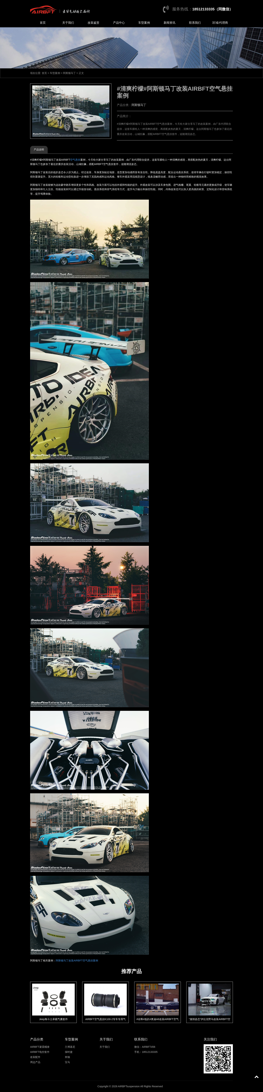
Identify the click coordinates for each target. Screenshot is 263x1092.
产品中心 (119, 22)
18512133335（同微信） (212, 9)
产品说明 (39, 149)
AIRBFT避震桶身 (39, 1046)
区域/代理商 (220, 22)
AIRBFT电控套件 (39, 1051)
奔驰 (67, 1057)
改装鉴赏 (93, 22)
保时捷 (69, 1051)
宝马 (67, 1062)
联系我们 (195, 22)
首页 (43, 22)
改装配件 (35, 1057)
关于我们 (68, 22)
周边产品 (35, 1062)
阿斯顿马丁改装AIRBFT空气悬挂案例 (77, 960)
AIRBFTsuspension (129, 1086)
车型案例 (144, 22)
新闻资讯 (169, 22)
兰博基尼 (70, 1046)
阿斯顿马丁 (69, 73)
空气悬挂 (75, 159)
